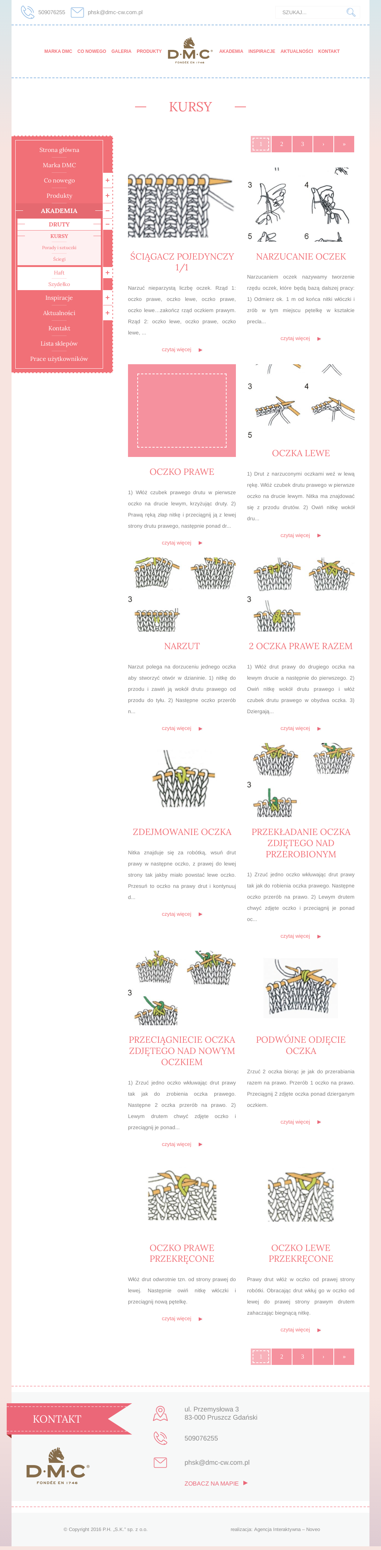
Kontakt (329, 51)
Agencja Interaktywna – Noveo (287, 1533)
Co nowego (91, 51)
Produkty (149, 51)
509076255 (51, 12)
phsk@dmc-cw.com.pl (115, 12)
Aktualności (297, 51)
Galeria (121, 51)
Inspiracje (262, 51)
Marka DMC (58, 51)
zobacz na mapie (212, 1487)
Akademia (231, 51)
